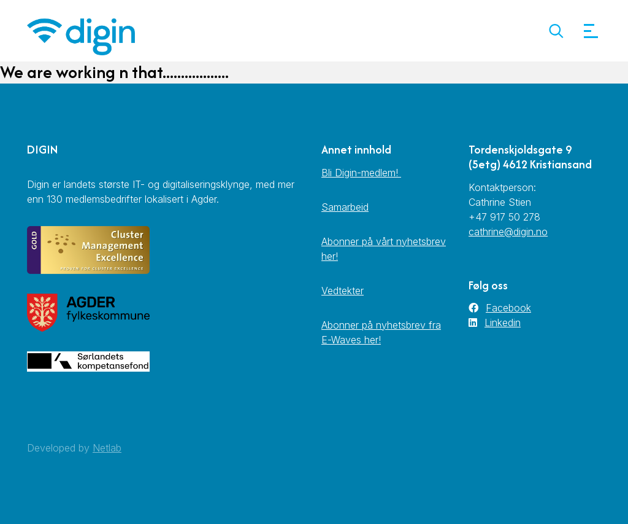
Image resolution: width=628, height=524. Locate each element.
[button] (556, 31)
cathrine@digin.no (508, 231)
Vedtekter (342, 290)
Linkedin (502, 322)
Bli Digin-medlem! (361, 172)
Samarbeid (345, 207)
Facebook (508, 308)
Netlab (107, 448)
